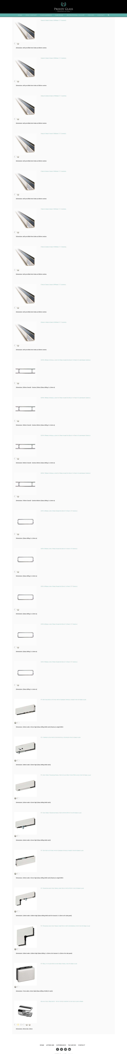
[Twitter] (61, 1049)
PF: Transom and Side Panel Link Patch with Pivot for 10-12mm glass (62, 888)
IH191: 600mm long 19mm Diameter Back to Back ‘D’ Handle (59, 624)
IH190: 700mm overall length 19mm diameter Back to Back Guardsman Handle (65, 473)
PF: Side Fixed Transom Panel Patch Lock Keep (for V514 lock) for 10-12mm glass (66, 775)
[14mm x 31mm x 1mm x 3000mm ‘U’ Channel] (25, 144)
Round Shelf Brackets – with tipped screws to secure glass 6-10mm (62, 1001)
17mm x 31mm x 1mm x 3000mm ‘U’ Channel (53, 284)
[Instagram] (65, 1049)
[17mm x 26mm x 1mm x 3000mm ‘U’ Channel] (25, 257)
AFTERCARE (50, 1045)
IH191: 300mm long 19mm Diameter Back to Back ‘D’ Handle (59, 548)
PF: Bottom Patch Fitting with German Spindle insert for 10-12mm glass (63, 699)
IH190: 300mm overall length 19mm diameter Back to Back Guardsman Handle (65, 398)
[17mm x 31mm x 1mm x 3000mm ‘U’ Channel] (25, 295)
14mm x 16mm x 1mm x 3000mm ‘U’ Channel (53, 20)
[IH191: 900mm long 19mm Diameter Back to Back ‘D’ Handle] (25, 672)
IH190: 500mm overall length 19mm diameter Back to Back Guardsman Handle (65, 435)
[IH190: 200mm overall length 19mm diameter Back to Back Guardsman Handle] (25, 370)
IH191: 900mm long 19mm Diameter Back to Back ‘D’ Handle (59, 662)
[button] (108, 15)
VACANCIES (72, 1045)
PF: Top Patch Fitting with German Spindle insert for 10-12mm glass (62, 850)
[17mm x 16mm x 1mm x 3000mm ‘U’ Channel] (25, 181)
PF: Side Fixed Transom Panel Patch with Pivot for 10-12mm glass (61, 813)
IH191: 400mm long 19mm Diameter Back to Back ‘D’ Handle (59, 586)
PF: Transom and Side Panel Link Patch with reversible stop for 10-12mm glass (65, 926)
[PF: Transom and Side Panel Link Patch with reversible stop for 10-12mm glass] (25, 936)
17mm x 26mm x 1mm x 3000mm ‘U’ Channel (53, 247)
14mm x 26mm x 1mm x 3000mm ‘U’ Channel (54, 96)
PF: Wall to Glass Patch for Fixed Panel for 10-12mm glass (59, 964)
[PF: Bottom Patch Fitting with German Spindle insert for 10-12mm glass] (25, 710)
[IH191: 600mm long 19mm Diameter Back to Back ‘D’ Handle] (25, 634)
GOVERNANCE (61, 1045)
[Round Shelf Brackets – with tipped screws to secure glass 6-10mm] (25, 1012)
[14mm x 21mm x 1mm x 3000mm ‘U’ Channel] (25, 68)
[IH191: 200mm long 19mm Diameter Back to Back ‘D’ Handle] (25, 521)
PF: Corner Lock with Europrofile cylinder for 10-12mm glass (60, 737)
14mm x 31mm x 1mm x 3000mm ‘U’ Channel (53, 133)
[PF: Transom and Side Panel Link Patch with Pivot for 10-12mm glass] (25, 898)
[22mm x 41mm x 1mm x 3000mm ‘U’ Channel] (25, 332)
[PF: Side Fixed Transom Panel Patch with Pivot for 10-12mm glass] (25, 823)
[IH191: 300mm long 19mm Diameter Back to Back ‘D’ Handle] (25, 559)
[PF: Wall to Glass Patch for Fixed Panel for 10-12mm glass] (25, 974)
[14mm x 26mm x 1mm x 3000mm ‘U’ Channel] (25, 106)
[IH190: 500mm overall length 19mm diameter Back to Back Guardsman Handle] (25, 446)
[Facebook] (57, 1049)
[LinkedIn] (69, 1049)
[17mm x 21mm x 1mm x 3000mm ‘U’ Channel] (25, 219)
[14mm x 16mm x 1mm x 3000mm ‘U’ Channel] (25, 31)
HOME (42, 1045)
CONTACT (81, 1045)
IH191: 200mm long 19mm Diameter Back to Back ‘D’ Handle (59, 511)
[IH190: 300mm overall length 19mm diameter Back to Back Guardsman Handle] (25, 408)
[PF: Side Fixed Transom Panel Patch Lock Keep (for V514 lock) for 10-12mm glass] (25, 785)
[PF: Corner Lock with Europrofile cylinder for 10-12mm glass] (25, 747)
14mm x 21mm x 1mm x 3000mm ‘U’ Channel (53, 58)
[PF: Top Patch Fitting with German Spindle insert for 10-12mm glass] (25, 861)
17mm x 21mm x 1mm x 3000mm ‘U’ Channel (53, 209)
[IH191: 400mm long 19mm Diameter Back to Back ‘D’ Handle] (25, 596)
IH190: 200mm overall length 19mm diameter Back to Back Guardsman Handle (66, 360)
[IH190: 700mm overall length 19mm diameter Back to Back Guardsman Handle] (25, 483)
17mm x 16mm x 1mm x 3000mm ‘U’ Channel (53, 171)
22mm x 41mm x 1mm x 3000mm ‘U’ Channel (54, 322)
